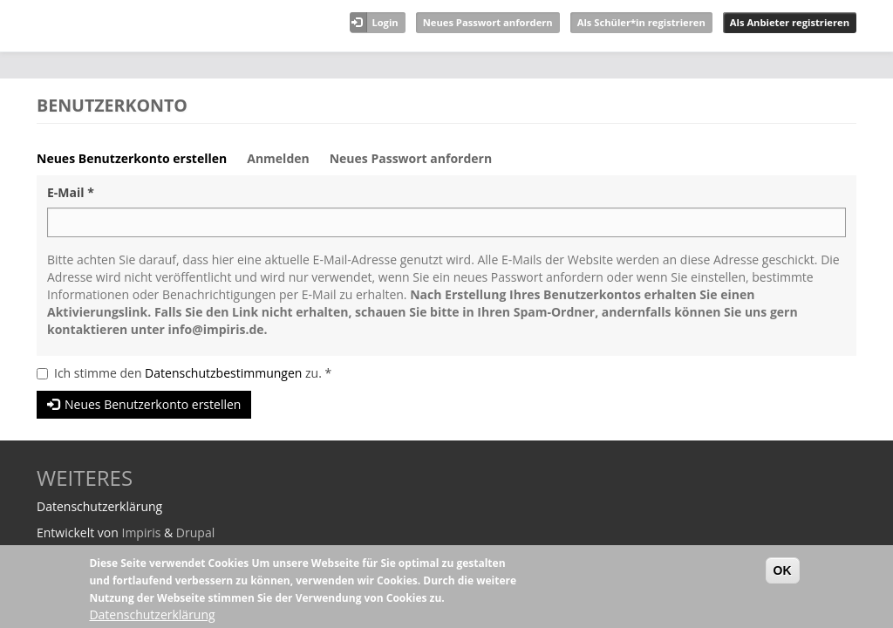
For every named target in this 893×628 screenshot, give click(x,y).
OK (783, 570)
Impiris (140, 532)
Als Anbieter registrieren (789, 22)
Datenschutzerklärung (152, 614)
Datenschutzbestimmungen (223, 373)
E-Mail (70, 192)
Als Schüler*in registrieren (641, 22)
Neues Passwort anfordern (488, 22)
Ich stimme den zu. (192, 373)
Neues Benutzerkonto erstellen (138, 163)
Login (385, 22)
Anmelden (278, 158)
